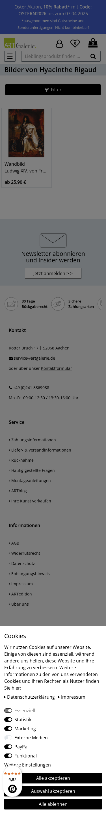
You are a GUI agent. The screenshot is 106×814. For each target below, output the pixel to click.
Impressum (21, 583)
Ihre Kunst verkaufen (30, 501)
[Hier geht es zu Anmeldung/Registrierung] (59, 43)
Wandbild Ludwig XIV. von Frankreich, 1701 (27, 167)
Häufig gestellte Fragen (32, 470)
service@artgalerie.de (34, 358)
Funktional (25, 756)
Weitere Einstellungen (27, 765)
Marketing (25, 729)
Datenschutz (22, 563)
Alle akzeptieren (53, 778)
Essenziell (24, 710)
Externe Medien (31, 738)
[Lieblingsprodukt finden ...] (53, 56)
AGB (14, 543)
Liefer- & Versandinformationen (40, 450)
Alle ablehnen (53, 804)
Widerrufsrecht (24, 553)
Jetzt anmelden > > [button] (53, 273)
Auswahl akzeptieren (53, 791)
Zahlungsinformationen (32, 439)
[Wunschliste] (75, 43)
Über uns (19, 604)
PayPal (21, 747)
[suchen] (93, 56)
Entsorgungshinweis (29, 573)
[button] (53, 89)
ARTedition (20, 594)
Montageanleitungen (30, 480)
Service (16, 422)
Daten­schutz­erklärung (30, 697)
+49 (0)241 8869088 (31, 387)
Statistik (22, 719)
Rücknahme (21, 460)
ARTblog (18, 490)
